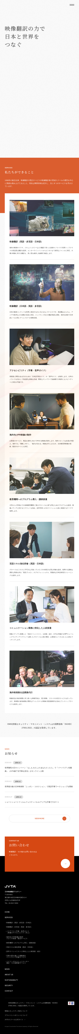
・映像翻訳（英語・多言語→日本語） (18, 922)
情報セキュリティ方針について (16, 1011)
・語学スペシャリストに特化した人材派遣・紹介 (23, 951)
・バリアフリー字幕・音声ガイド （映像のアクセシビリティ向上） (18, 931)
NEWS (7, 969)
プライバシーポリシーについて (16, 1015)
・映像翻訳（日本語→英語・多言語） (18, 927)
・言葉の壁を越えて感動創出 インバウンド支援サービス (15, 956)
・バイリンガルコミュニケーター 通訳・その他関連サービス (17, 962)
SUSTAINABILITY (11, 980)
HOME (7, 912)
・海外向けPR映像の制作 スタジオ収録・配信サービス (16, 937)
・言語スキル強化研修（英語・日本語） (19, 947)
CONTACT (9, 991)
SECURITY (9, 985)
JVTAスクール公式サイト (15, 1019)
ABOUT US (9, 975)
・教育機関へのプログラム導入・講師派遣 (20, 943)
